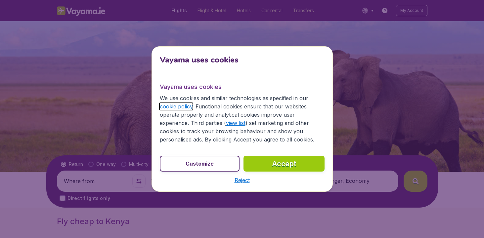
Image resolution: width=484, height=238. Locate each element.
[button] (242, 180)
